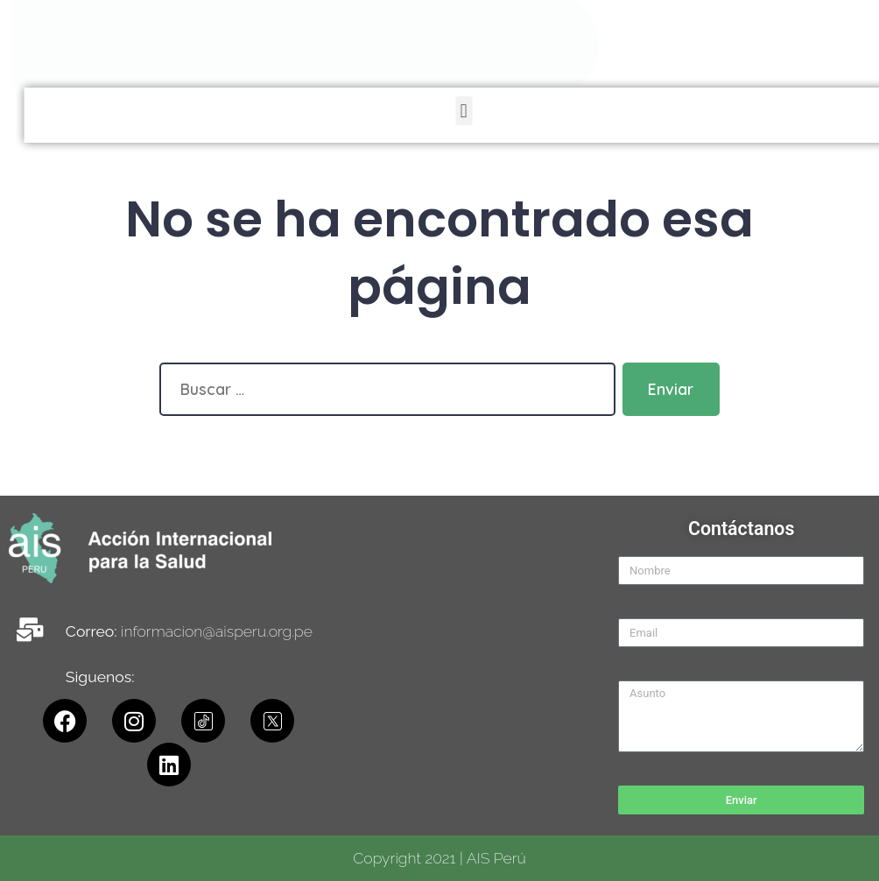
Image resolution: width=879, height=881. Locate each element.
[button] (738, 110)
